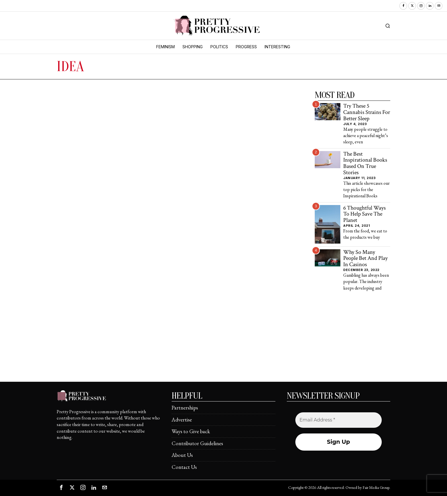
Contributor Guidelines (197, 443)
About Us (182, 455)
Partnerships (185, 407)
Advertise (182, 419)
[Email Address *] (338, 420)
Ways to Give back (191, 431)
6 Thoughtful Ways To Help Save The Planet (364, 214)
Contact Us (184, 467)
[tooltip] (403, 6)
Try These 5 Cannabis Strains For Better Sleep (366, 112)
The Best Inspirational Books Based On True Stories (365, 163)
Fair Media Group (376, 487)
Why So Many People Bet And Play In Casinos (365, 258)
